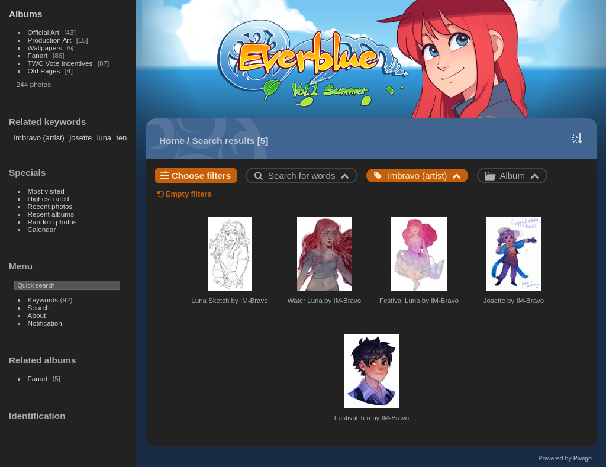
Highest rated (48, 198)
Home (172, 141)
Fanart (38, 55)
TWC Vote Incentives (60, 63)
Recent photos (50, 206)
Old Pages (44, 71)
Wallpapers (45, 47)
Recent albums (51, 214)
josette (80, 137)
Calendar (42, 229)
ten (121, 137)
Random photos (52, 222)
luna (104, 137)
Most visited (46, 191)
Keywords (43, 300)
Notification (45, 323)
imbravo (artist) (39, 137)
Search (39, 307)
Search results (223, 141)
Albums (25, 14)
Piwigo (582, 458)
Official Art (43, 32)
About (37, 315)
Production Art (50, 40)
